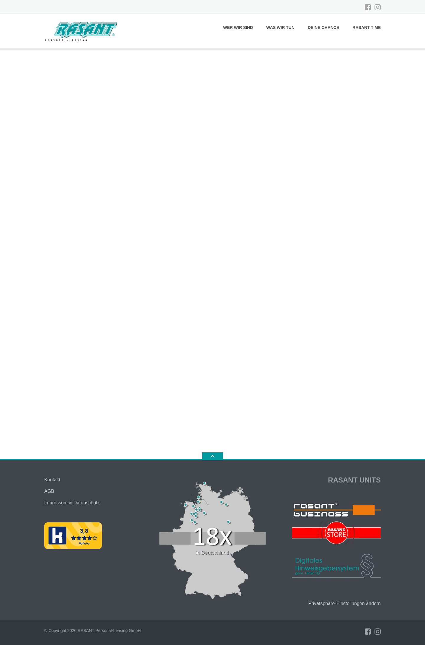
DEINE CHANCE (323, 27)
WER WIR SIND (238, 27)
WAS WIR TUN (280, 27)
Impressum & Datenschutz (72, 502)
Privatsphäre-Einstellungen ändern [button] (344, 603)
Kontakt (52, 479)
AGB (49, 491)
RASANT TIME (366, 27)
